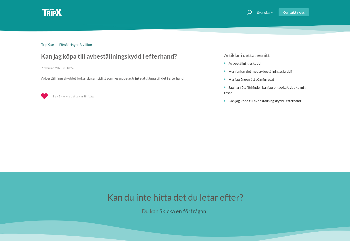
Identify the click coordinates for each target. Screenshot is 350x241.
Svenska (263, 12)
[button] (247, 12)
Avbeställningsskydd (244, 63)
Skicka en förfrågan (183, 211)
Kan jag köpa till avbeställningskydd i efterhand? (265, 101)
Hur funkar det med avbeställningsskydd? (260, 71)
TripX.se (47, 44)
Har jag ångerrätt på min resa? (252, 79)
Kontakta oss (294, 12)
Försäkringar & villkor (75, 44)
